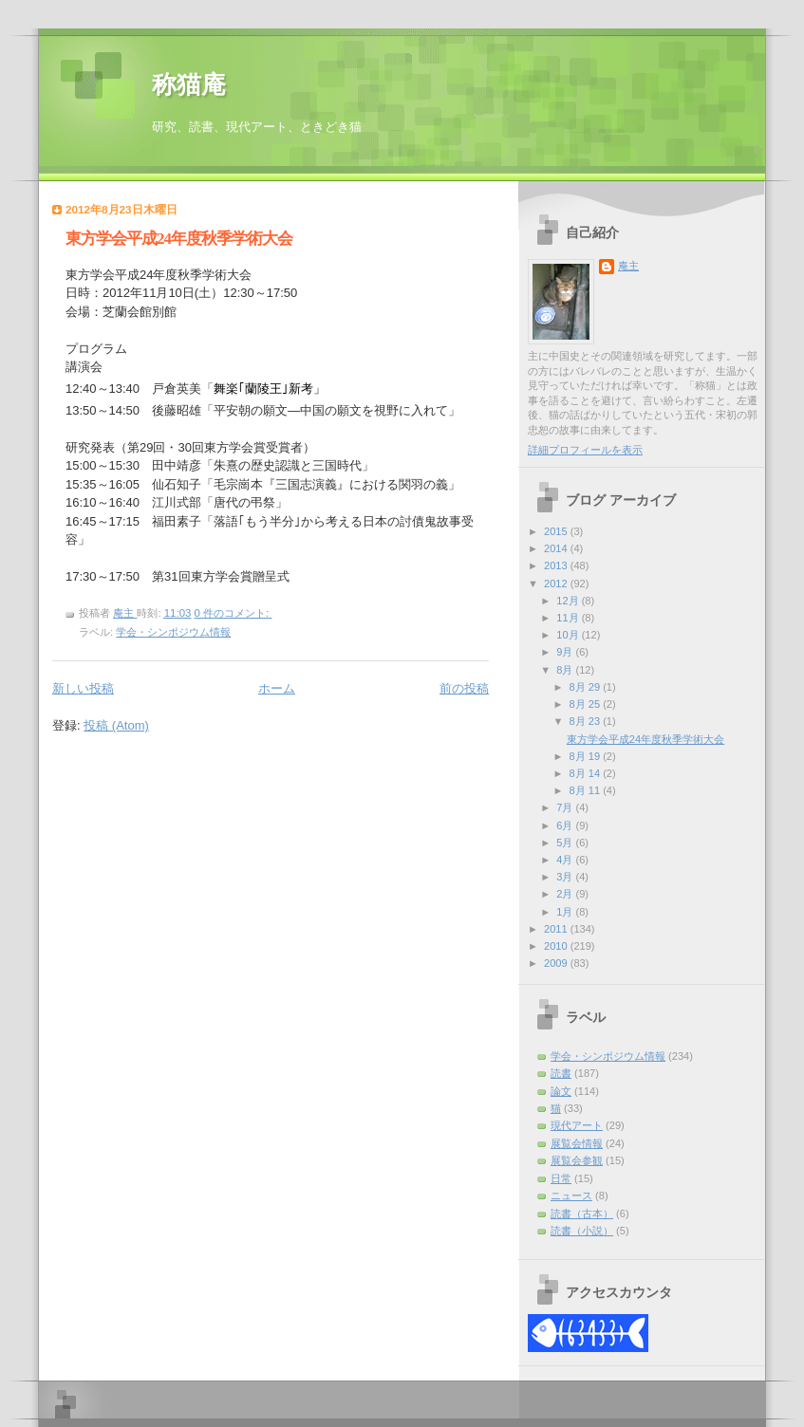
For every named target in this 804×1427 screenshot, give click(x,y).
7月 (565, 807)
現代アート (577, 1125)
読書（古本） (582, 1213)
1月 (565, 911)
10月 (568, 634)
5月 (565, 842)
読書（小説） (582, 1230)
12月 (568, 600)
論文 (561, 1091)
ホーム (276, 688)
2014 (557, 548)
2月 (565, 893)
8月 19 (587, 756)
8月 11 (587, 790)
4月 (565, 859)
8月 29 (587, 687)
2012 (557, 583)
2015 (557, 531)
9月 (565, 652)
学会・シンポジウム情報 (173, 632)
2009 (557, 963)
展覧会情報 (577, 1143)
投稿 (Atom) (116, 725)
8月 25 (587, 704)
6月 (565, 825)
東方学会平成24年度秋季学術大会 (178, 239)
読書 (561, 1073)
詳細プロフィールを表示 (585, 449)
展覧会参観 (577, 1160)
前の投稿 (464, 688)
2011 (557, 929)
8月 (565, 670)
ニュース (571, 1195)
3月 (565, 876)
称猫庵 (189, 85)
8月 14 (587, 773)
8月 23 (587, 721)
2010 (557, 946)
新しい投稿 (83, 688)
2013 (557, 565)
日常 (561, 1178)
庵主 (628, 265)
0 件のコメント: (233, 613)
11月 (568, 617)
